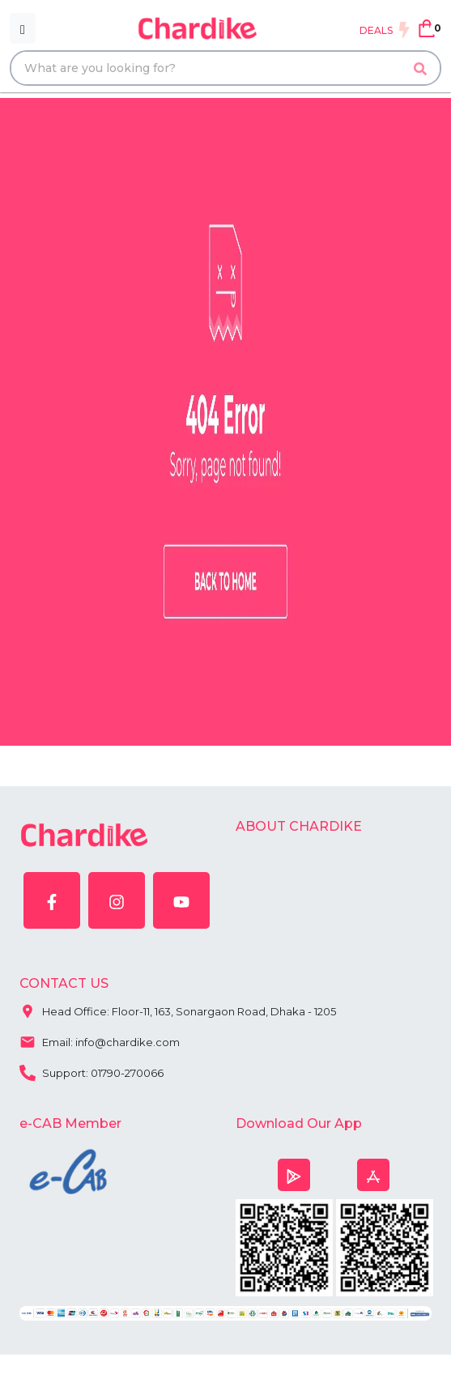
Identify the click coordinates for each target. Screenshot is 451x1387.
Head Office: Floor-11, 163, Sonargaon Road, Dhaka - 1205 (177, 1010)
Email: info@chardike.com (99, 1040)
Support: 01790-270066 (91, 1071)
